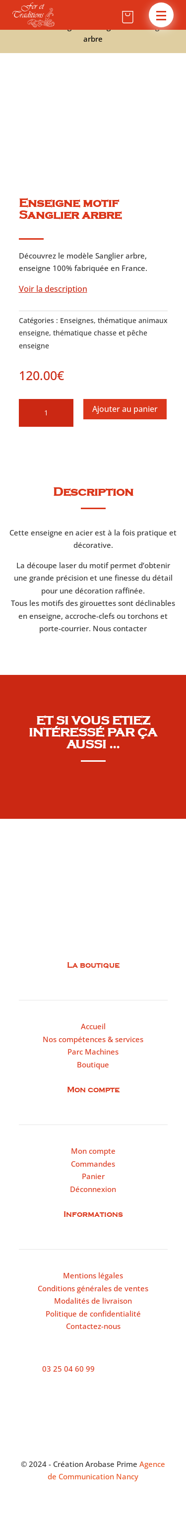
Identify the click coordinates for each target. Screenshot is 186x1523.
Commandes (93, 1164)
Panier (93, 1176)
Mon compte (93, 1151)
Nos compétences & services (93, 1039)
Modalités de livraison (93, 1301)
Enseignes (77, 320)
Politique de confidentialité (93, 1314)
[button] (161, 14)
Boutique (93, 1064)
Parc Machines (93, 1052)
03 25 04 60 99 (68, 1369)
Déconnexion (93, 1189)
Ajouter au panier (125, 408)
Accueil (93, 1026)
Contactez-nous (93, 1326)
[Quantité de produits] (46, 413)
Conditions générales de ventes (93, 1288)
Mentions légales (93, 1275)
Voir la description (53, 288)
